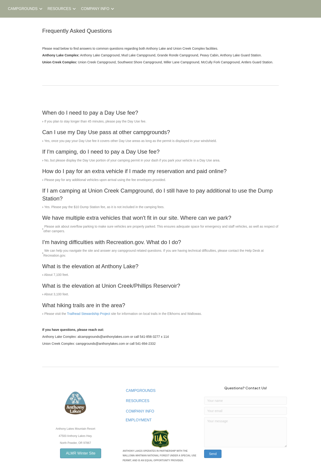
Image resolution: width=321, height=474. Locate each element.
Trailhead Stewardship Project (88, 314)
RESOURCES (59, 9)
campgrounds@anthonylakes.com (100, 343)
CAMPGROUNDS (23, 9)
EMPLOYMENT (139, 420)
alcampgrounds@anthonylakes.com (103, 337)
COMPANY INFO (95, 9)
